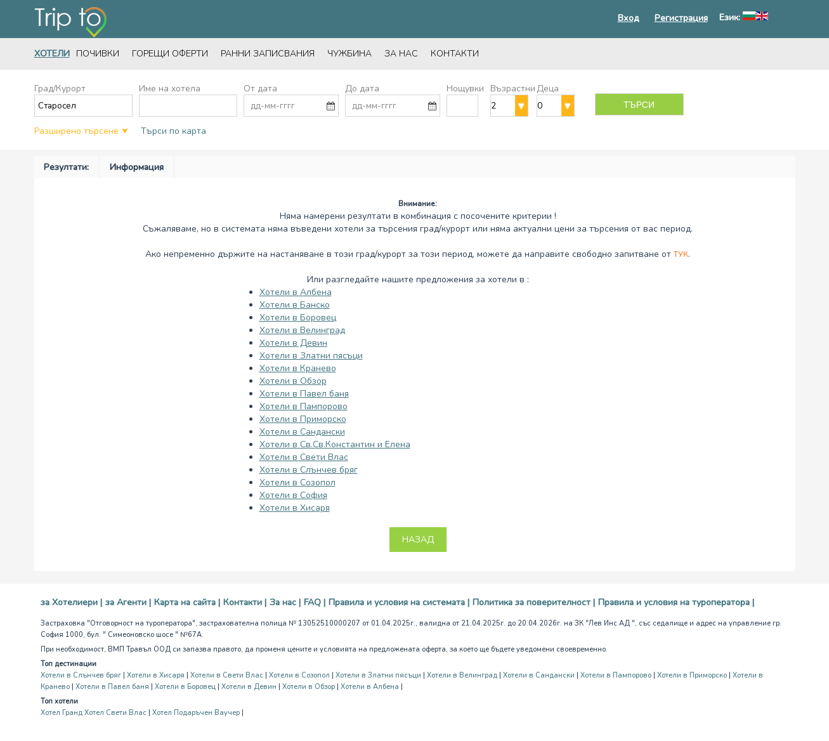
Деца (548, 88)
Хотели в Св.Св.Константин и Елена (334, 444)
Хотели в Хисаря (294, 508)
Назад (418, 540)
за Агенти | (128, 602)
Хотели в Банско (294, 305)
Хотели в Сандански (302, 432)
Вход (628, 18)
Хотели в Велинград (302, 330)
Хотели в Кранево (297, 368)
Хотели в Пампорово (303, 406)
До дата (362, 88)
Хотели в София (293, 495)
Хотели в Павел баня (304, 394)
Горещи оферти (170, 54)
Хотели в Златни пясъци (311, 356)
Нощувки (465, 88)
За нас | (285, 602)
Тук (681, 254)
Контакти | (244, 602)
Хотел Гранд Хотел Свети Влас (94, 713)
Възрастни (512, 88)
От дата (260, 88)
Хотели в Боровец (297, 317)
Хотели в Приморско (302, 419)
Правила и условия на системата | (399, 602)
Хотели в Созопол (297, 482)
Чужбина (349, 54)
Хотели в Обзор (293, 381)
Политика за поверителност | (534, 602)
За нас (401, 54)
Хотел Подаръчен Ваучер (196, 713)
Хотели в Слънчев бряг (308, 470)
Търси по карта (173, 131)
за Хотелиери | (71, 602)
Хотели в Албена (295, 292)
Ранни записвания (268, 54)
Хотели (52, 54)
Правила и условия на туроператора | (676, 602)
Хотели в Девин (293, 343)
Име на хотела (169, 88)
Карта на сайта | (187, 602)
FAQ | (314, 602)
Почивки (97, 54)
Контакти (455, 54)
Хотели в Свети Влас (303, 457)
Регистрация (681, 18)
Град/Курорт (60, 88)
